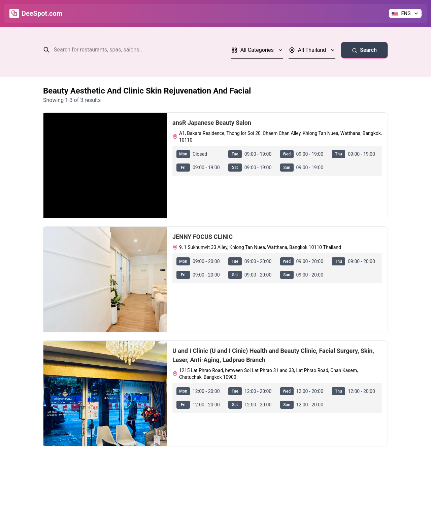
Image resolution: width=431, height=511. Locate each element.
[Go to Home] (35, 13)
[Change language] (405, 13)
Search (364, 50)
